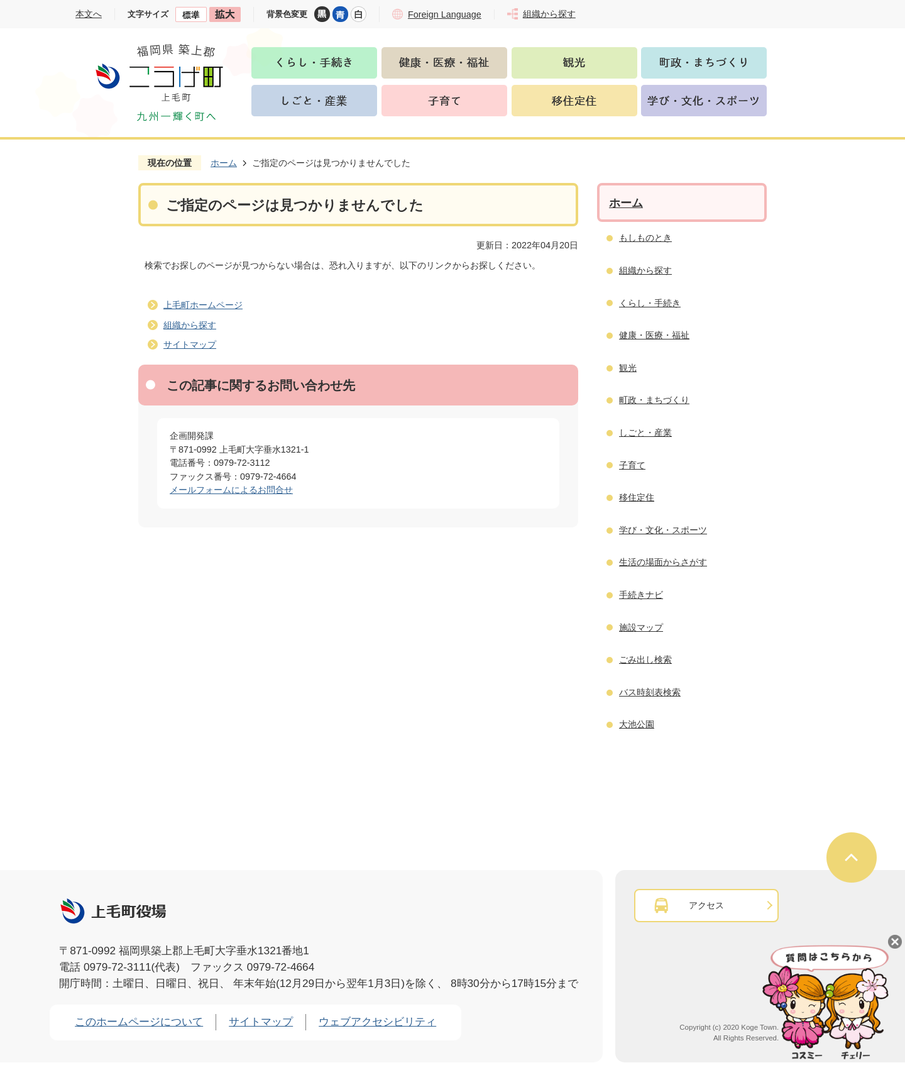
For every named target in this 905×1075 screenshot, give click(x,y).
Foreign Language (444, 14)
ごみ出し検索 (645, 659)
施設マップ (641, 627)
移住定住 (636, 497)
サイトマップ (189, 344)
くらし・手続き (650, 303)
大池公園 (636, 724)
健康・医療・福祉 (654, 335)
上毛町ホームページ (203, 305)
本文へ (88, 14)
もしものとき (645, 238)
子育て (632, 465)
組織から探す (189, 325)
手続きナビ (641, 595)
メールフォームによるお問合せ (231, 490)
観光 (628, 368)
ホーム (224, 163)
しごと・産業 (645, 432)
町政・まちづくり (654, 400)
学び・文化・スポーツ (663, 530)
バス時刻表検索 (650, 692)
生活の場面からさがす (663, 562)
